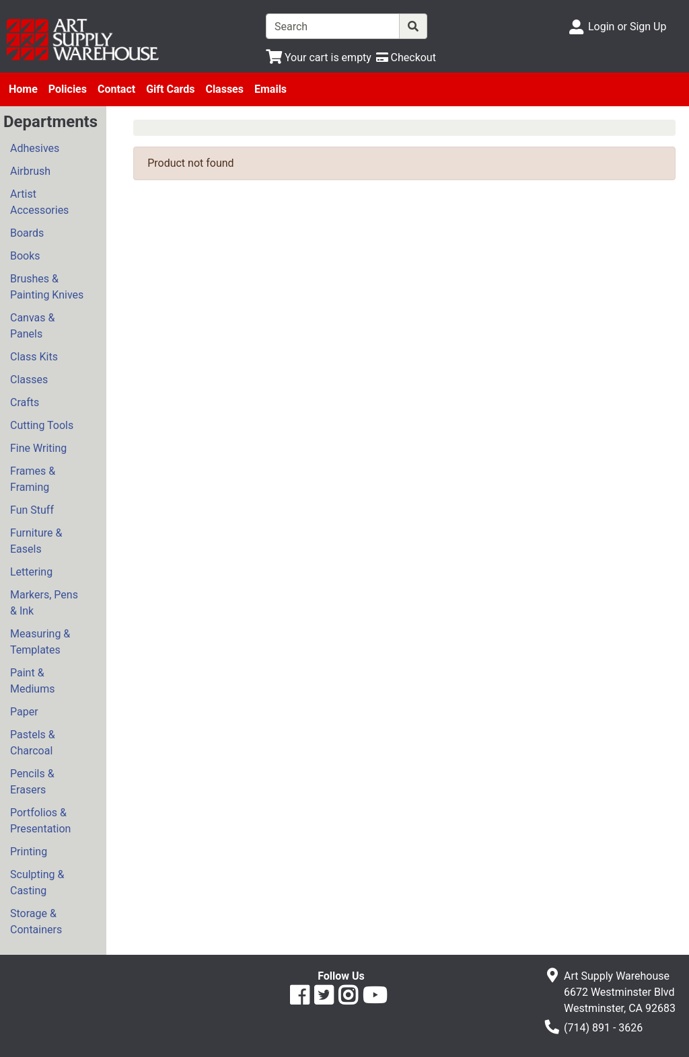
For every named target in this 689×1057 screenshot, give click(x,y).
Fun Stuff (32, 510)
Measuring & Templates (40, 641)
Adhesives (34, 148)
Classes (224, 89)
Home (23, 89)
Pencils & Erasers (32, 781)
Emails (270, 89)
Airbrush (30, 171)
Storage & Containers (36, 921)
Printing (28, 851)
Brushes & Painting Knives (46, 286)
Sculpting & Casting (37, 882)
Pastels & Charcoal (32, 742)
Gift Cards (170, 89)
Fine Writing (38, 448)
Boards (27, 233)
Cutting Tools (41, 425)
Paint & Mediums (32, 680)
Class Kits (34, 356)
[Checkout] (406, 57)
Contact (116, 89)
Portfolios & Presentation (40, 820)
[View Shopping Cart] (318, 57)
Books (25, 255)
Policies (67, 89)
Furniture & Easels (36, 540)
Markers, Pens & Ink (44, 602)
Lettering (31, 571)
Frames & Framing (32, 479)
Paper (24, 711)
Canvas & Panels (32, 325)
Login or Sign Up (627, 26)
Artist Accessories (39, 202)
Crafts (24, 402)
